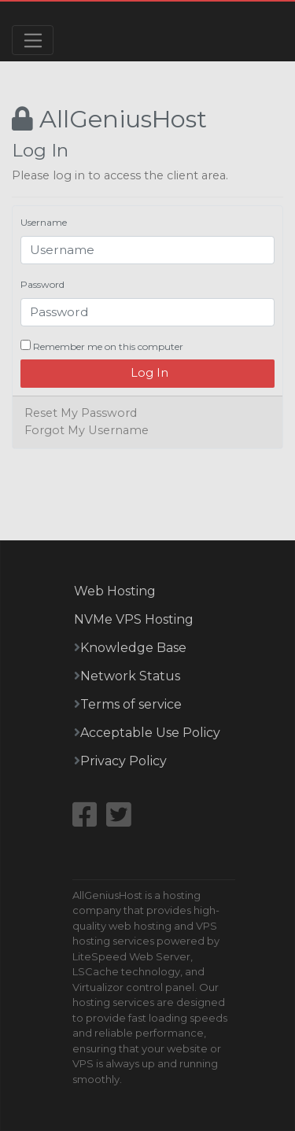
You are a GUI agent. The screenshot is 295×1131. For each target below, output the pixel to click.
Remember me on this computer (101, 346)
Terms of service (131, 704)
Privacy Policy (123, 760)
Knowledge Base (133, 647)
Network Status (130, 676)
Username (43, 222)
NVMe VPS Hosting (134, 619)
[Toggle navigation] (32, 40)
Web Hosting (115, 591)
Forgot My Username (86, 430)
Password (42, 284)
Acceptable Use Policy (150, 732)
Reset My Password (80, 413)
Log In (147, 373)
